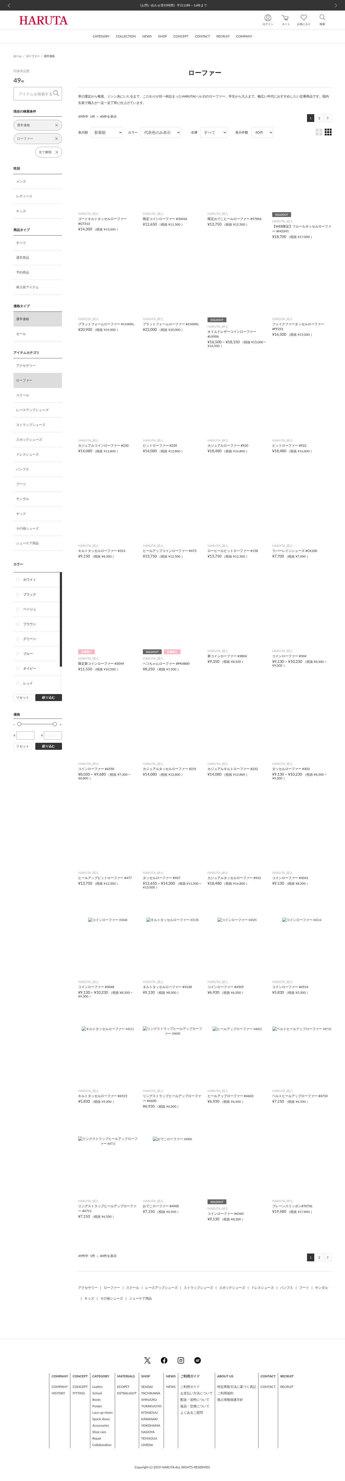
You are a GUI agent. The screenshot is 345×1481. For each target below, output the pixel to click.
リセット (22, 697)
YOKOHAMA (150, 1425)
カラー (133, 132)
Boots (96, 1400)
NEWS (170, 1387)
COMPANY (59, 1387)
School (97, 1393)
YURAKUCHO (151, 1406)
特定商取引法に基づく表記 (236, 1387)
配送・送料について (194, 1400)
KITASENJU (149, 1412)
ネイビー (29, 668)
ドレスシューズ (27, 454)
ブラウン (29, 624)
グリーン (29, 639)
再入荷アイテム (27, 287)
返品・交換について (194, 1406)
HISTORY (58, 1393)
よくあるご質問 (191, 1412)
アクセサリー (26, 365)
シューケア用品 (27, 543)
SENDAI (147, 1387)
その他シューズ (27, 528)
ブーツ (21, 484)
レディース (24, 196)
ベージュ (29, 609)
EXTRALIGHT (127, 1393)
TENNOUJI (149, 1438)
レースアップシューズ (32, 410)
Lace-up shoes (102, 1412)
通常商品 (22, 257)
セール (21, 334)
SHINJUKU (149, 1400)
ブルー (28, 654)
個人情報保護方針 (230, 1400)
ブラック (29, 594)
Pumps (97, 1406)
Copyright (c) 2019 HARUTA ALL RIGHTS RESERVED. (172, 1467)
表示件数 (241, 132)
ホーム (17, 56)
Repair (96, 1438)
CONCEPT (80, 1387)
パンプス (22, 469)
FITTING (79, 1393)
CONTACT (268, 1387)
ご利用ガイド (190, 1387)
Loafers (97, 1387)
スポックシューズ (29, 439)
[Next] (328, 118)
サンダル (22, 499)
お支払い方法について (196, 1393)
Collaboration (102, 1445)
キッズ (21, 211)
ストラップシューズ (30, 425)
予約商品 (22, 272)
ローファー (33, 56)
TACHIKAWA (150, 1393)
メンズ (21, 181)
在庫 (194, 132)
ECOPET (123, 1387)
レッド (28, 683)
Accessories (100, 1425)
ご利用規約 (225, 1393)
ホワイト (29, 579)
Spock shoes (101, 1419)
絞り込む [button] (48, 697)
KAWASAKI (149, 1419)
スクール (22, 395)
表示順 (83, 132)
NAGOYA (148, 1432)
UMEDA (147, 1445)
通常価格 (49, 56)
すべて (21, 243)
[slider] (19, 724)
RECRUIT (287, 1387)
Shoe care (99, 1432)
